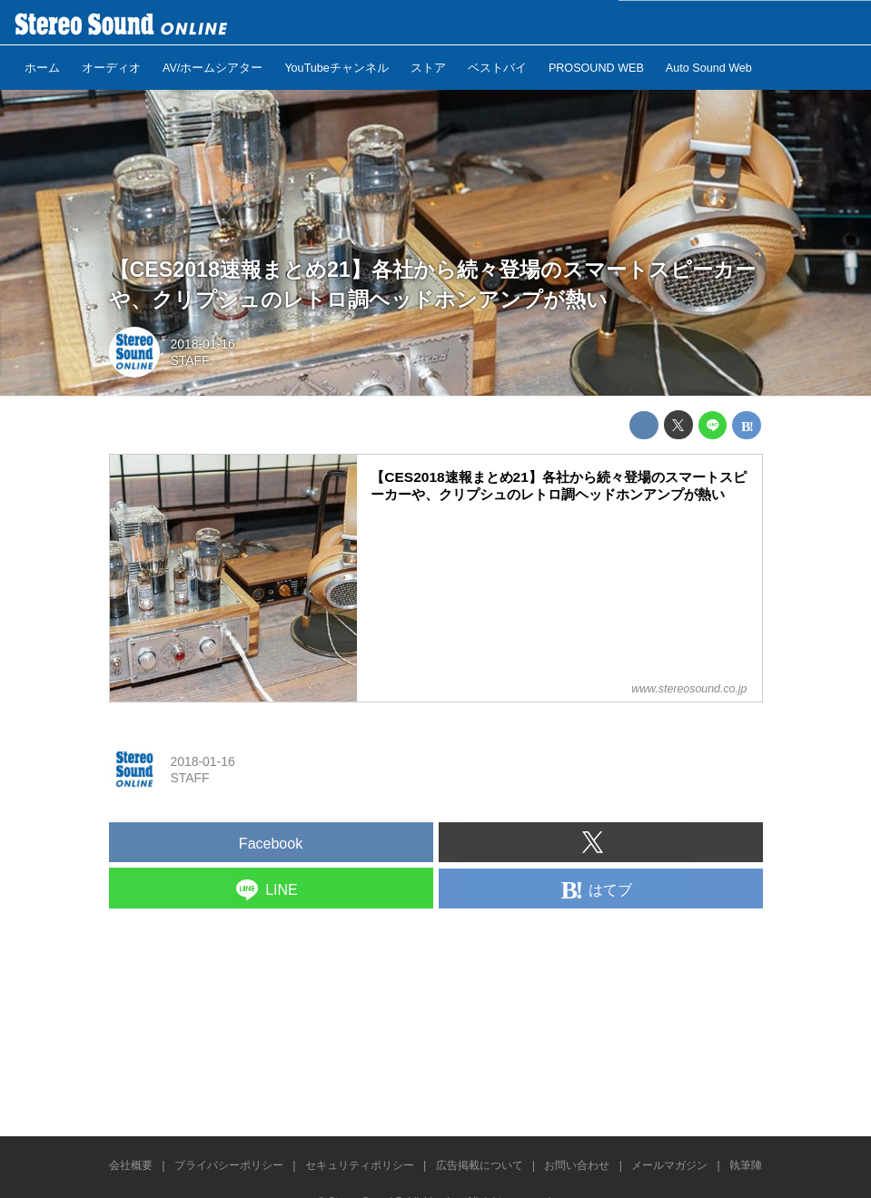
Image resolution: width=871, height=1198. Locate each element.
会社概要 (131, 1165)
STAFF (189, 360)
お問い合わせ (576, 1165)
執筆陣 (745, 1165)
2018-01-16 (202, 344)
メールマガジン (669, 1165)
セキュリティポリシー (359, 1165)
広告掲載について (479, 1165)
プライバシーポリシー (228, 1165)
